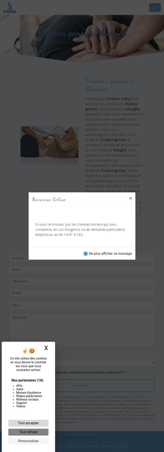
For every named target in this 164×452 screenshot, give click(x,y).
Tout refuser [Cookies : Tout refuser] (28, 432)
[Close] (130, 198)
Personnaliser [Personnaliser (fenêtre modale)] (28, 441)
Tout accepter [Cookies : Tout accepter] (28, 423)
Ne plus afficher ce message (110, 254)
